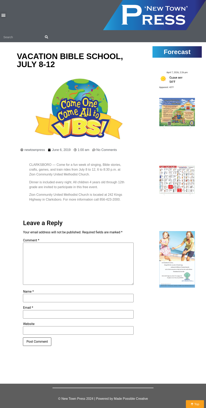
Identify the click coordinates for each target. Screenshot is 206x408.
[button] (3, 15)
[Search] (46, 37)
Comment (31, 240)
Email (28, 307)
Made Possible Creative (131, 398)
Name (28, 291)
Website (28, 324)
